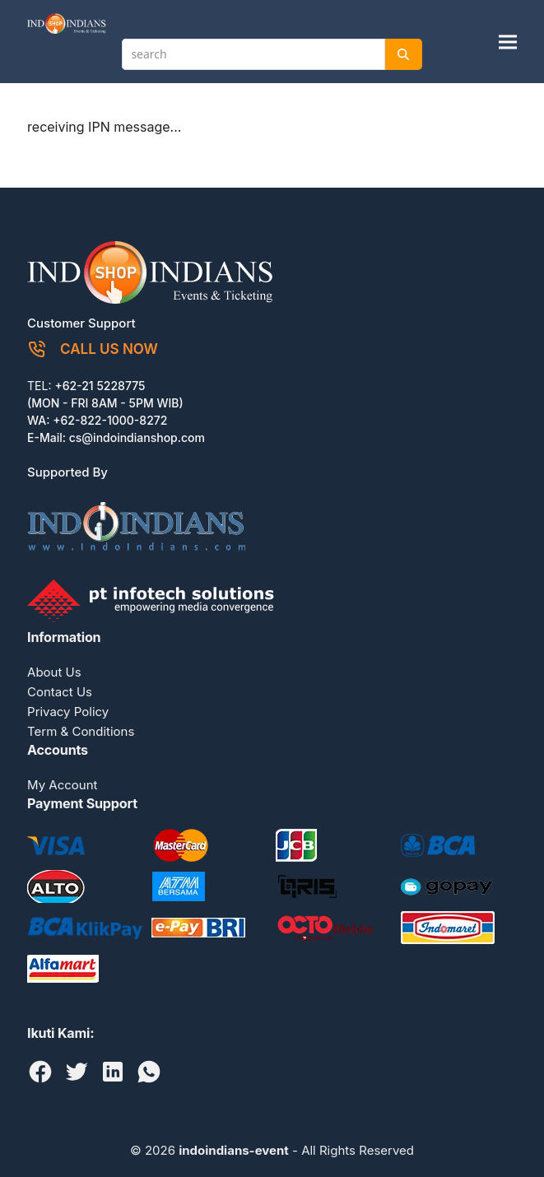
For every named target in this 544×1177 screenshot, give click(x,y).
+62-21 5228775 (99, 386)
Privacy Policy (68, 711)
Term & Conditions (80, 731)
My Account (62, 785)
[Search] (403, 54)
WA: (40, 420)
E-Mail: (48, 437)
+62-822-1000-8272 (110, 420)
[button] (508, 42)
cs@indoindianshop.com (137, 437)
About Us (54, 672)
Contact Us (59, 692)
